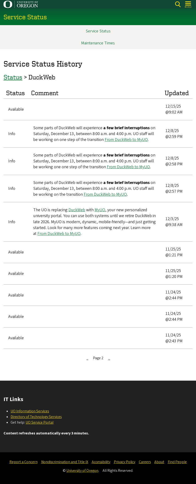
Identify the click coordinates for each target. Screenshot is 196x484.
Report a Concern (23, 461)
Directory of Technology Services (36, 416)
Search (178, 4)
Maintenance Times (98, 43)
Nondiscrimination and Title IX (64, 461)
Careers (145, 461)
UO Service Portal (39, 422)
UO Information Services (30, 411)
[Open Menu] (188, 4)
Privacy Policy (124, 461)
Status (13, 77)
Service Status (98, 31)
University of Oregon (82, 470)
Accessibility (101, 461)
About (159, 461)
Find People (177, 461)
